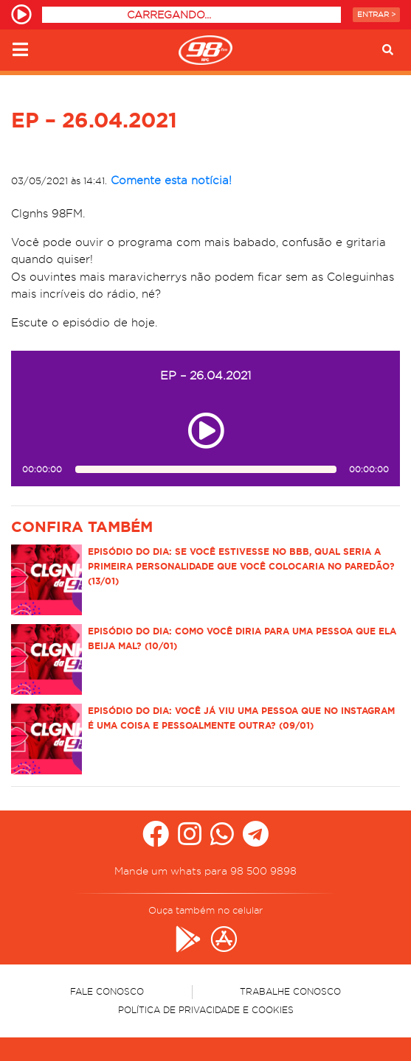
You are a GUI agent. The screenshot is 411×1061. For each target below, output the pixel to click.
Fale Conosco (107, 991)
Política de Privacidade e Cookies (206, 1010)
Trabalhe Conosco (290, 991)
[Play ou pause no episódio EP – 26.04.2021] (205, 430)
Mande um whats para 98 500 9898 (205, 871)
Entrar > (376, 14)
